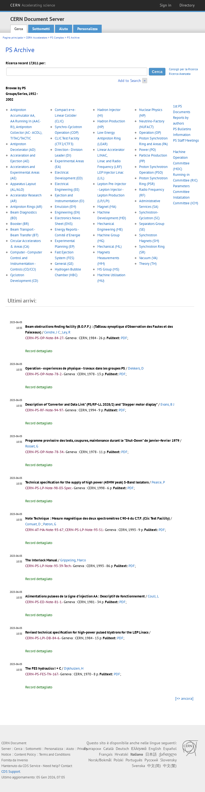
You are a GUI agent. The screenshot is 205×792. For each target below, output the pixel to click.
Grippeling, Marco (73, 560)
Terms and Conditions (54, 754)
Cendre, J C (52, 332)
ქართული (168, 754)
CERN (32, 5)
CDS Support (10, 771)
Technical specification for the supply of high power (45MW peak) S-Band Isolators (87, 482)
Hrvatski (121, 754)
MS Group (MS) (108, 269)
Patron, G (49, 524)
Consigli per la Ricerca (183, 69)
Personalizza (87, 28)
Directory (187, 5)
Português (134, 760)
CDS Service (31, 766)
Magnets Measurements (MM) (108, 258)
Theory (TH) (148, 263)
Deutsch (122, 748)
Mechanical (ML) (109, 246)
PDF (124, 338)
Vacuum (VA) (148, 258)
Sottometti (41, 28)
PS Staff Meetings (186, 140)
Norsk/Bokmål (99, 760)
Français (106, 754)
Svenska (138, 765)
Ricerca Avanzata (179, 74)
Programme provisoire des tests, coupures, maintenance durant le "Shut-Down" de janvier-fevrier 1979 (102, 440)
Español (170, 748)
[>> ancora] (184, 698)
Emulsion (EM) (65, 206)
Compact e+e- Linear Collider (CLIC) (65, 115)
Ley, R (66, 332)
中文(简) (154, 765)
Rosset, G (31, 446)
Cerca (18, 28)
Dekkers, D (136, 368)
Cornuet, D (33, 524)
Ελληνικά (138, 748)
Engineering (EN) (67, 212)
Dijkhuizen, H (74, 668)
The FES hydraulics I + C (43, 668)
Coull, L (153, 596)
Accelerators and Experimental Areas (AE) (24, 172)
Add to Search (129, 80)
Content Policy (25, 754)
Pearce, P (158, 482)
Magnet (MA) (106, 206)
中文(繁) (170, 765)
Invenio (22, 760)
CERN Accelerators (36, 37)
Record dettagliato (38, 351)
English (155, 748)
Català (108, 748)
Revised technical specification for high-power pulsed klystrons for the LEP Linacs (86, 632)
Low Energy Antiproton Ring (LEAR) (109, 138)
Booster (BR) (19, 223)
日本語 (151, 754)
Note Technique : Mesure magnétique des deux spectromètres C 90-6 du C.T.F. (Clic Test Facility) (97, 518)
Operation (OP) (150, 132)
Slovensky (168, 760)
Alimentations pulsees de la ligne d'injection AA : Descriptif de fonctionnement (85, 596)
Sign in (165, 5)
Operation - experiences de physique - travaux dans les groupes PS (75, 368)
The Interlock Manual (41, 560)
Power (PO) (147, 149)
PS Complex (57, 37)
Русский (151, 760)
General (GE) (64, 263)
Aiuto (63, 28)
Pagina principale (13, 37)
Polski (118, 760)
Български (92, 748)
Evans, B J (167, 404)
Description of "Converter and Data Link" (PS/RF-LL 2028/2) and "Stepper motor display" (91, 404)
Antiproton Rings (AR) (26, 206)
